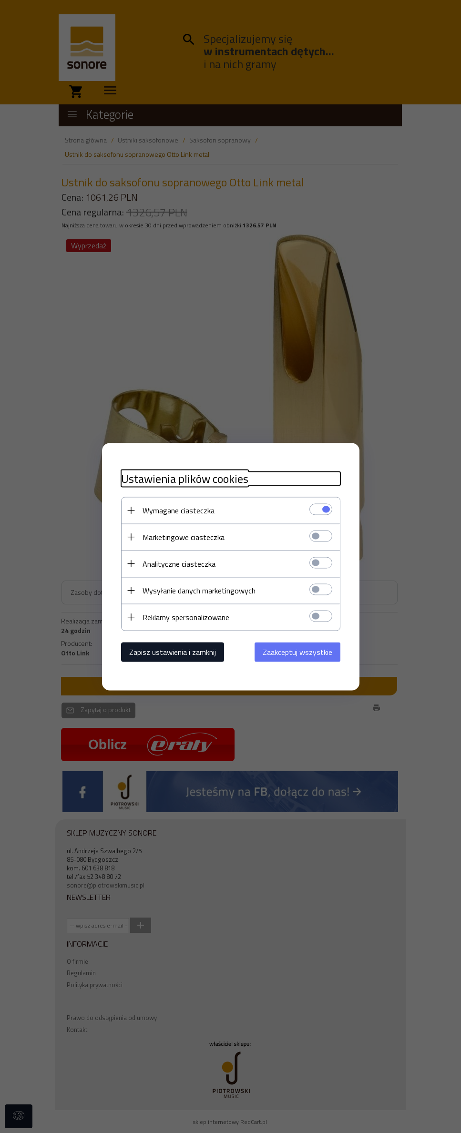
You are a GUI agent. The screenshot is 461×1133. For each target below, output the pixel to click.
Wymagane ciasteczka (179, 510)
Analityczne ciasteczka (179, 563)
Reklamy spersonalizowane (186, 617)
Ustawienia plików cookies (184, 478)
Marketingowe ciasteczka (184, 536)
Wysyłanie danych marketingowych (199, 590)
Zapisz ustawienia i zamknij (172, 651)
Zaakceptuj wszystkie (297, 651)
